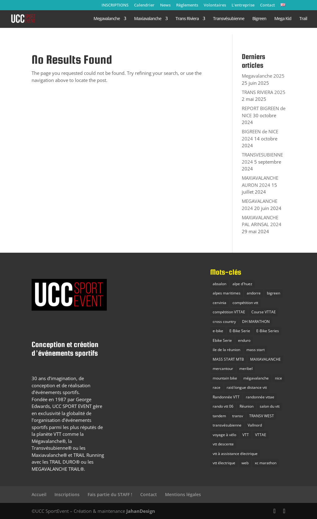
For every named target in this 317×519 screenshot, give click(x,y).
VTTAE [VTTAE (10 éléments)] (260, 434)
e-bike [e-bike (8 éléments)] (218, 330)
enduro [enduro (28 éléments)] (244, 340)
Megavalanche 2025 (263, 76)
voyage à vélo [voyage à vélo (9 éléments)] (224, 434)
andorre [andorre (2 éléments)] (254, 293)
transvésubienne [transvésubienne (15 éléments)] (227, 425)
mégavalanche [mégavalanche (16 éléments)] (256, 378)
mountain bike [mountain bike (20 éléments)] (225, 378)
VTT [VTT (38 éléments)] (245, 434)
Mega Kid (282, 18)
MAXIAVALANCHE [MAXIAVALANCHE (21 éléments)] (265, 359)
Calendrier (144, 5)
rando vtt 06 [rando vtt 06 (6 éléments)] (223, 406)
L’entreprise (243, 5)
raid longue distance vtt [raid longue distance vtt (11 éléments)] (247, 387)
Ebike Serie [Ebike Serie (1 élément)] (222, 340)
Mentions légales (183, 494)
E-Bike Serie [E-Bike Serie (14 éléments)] (239, 330)
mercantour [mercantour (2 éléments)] (223, 368)
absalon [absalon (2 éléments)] (219, 283)
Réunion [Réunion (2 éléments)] (247, 406)
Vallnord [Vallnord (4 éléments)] (255, 425)
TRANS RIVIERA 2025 (263, 92)
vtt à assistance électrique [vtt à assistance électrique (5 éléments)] (235, 453)
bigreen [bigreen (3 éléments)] (273, 293)
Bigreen (259, 18)
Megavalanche (106, 18)
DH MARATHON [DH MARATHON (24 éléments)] (256, 321)
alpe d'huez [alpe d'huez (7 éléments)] (242, 283)
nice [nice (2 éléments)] (278, 378)
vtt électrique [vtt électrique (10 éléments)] (224, 462)
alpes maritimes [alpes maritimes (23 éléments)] (227, 293)
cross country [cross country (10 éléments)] (224, 321)
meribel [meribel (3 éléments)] (246, 368)
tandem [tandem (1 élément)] (219, 415)
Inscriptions (67, 494)
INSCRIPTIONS (115, 5)
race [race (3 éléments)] (216, 387)
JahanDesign (140, 511)
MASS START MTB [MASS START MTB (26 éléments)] (228, 359)
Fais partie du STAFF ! (110, 494)
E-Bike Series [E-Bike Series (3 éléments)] (267, 330)
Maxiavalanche (147, 18)
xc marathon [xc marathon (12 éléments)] (265, 462)
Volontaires (215, 5)
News (165, 5)
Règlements (187, 5)
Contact (267, 5)
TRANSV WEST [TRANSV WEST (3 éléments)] (261, 415)
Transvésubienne (228, 18)
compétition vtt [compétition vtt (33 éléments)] (245, 302)
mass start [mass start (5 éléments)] (255, 349)
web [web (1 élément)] (245, 462)
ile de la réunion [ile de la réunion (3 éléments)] (226, 349)
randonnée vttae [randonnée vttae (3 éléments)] (260, 397)
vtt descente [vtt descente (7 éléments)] (223, 444)
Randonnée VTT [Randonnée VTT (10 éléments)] (226, 397)
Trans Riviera (187, 18)
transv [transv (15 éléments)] (237, 415)
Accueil (39, 494)
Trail (303, 18)
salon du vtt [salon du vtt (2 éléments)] (270, 406)
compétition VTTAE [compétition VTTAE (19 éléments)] (229, 312)
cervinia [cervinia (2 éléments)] (219, 302)
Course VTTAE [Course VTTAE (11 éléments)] (263, 312)
